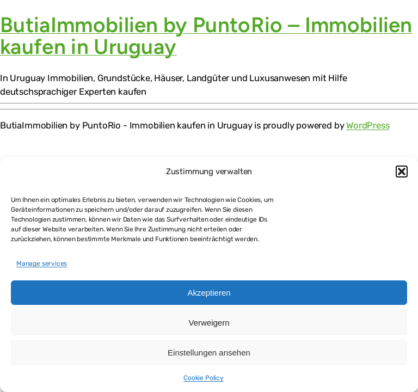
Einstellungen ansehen (209, 352)
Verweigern (208, 322)
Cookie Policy (203, 378)
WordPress (367, 125)
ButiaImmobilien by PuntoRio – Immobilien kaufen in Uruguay (206, 35)
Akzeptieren (208, 292)
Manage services (41, 263)
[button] (401, 171)
